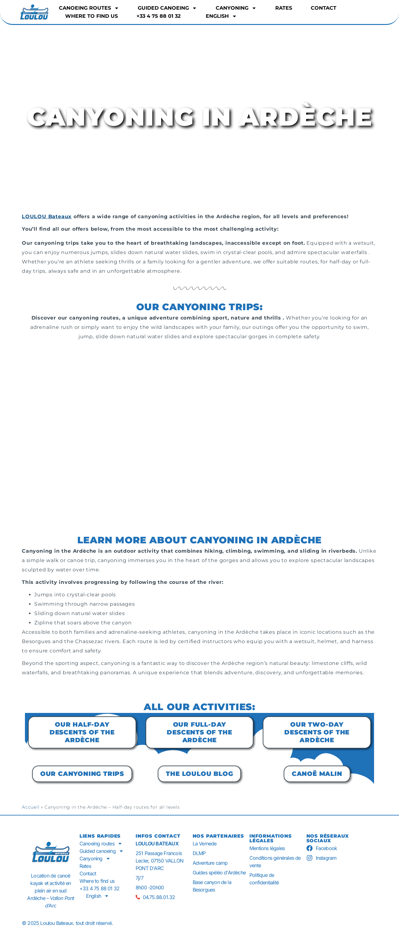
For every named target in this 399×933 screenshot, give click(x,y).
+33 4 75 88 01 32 (158, 16)
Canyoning (236, 8)
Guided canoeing (167, 8)
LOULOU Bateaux (47, 216)
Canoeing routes (89, 8)
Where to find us (91, 16)
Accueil (31, 807)
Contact (323, 8)
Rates (283, 8)
